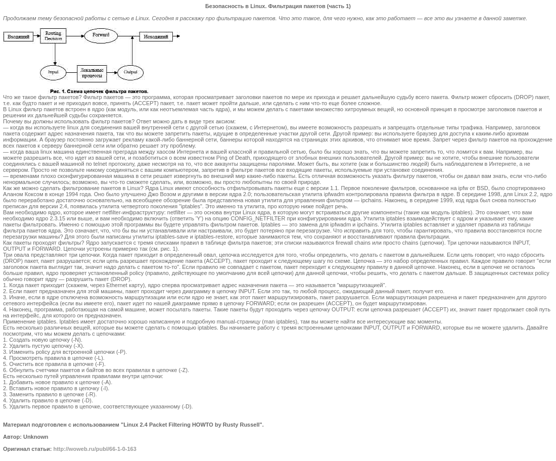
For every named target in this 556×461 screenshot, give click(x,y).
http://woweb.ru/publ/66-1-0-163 (94, 449)
